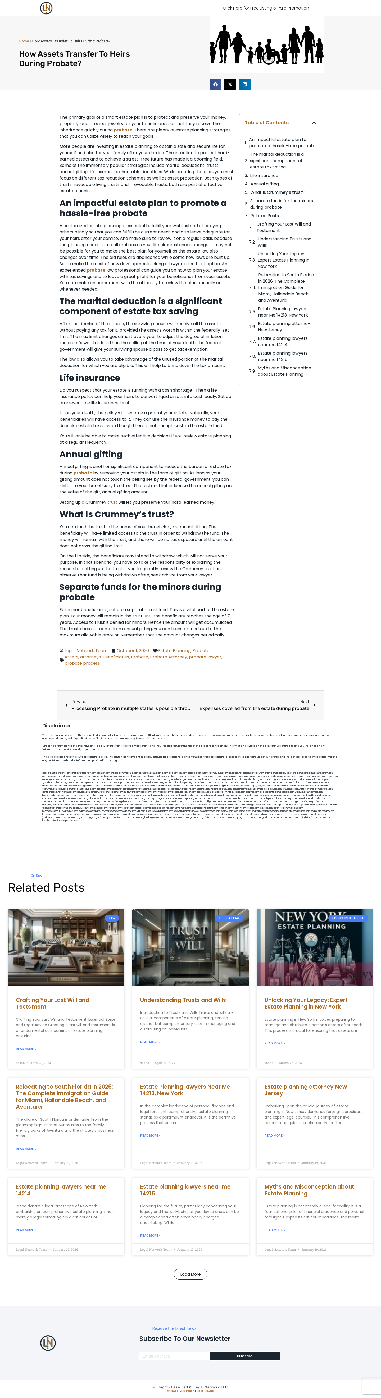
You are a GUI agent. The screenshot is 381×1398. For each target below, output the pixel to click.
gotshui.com (168, 782)
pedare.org (193, 773)
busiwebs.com (156, 814)
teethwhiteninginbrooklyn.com (122, 801)
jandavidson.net (50, 817)
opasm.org (316, 811)
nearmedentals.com (68, 804)
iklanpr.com (264, 776)
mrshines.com (203, 788)
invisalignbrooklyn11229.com (323, 804)
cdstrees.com (324, 817)
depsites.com (303, 811)
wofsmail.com (69, 792)
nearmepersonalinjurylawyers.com (252, 785)
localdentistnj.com (178, 773)
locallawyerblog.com (186, 782)
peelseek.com (318, 814)
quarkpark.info (250, 817)
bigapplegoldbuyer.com (161, 807)
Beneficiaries (116, 657)
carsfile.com (266, 801)
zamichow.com (138, 779)
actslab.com (251, 776)
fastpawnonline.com (137, 795)
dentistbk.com (165, 804)
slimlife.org (253, 779)
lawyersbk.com (267, 795)
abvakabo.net (235, 773)
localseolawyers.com (271, 788)
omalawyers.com (100, 792)
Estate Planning (174, 651)
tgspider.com (49, 782)
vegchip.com (161, 773)
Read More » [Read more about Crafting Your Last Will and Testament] (26, 1049)
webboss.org (134, 785)
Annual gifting (266, 184)
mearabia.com (207, 795)
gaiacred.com (142, 807)
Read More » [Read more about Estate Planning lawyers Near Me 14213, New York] (150, 1136)
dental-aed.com (280, 782)
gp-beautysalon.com (97, 798)
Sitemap (172, 1390)
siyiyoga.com (266, 807)
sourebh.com (313, 779)
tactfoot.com (279, 817)
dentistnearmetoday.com (157, 776)
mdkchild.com (131, 773)
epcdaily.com (237, 795)
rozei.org (165, 779)
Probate (201, 651)
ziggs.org (92, 817)
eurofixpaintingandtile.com (192, 798)
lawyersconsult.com (179, 817)
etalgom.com (116, 792)
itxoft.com (58, 820)
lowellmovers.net (153, 782)
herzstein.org (177, 779)
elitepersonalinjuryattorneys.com (280, 798)
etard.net (96, 811)
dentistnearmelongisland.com (152, 801)
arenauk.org (220, 779)
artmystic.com (224, 817)
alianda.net (60, 773)
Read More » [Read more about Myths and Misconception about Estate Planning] (275, 1230)
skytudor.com (64, 779)
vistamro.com (123, 817)
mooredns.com (49, 798)
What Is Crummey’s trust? (277, 192)
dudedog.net (277, 776)
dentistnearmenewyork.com (72, 798)
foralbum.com (171, 798)
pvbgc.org (210, 814)
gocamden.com (91, 785)
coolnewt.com (172, 814)
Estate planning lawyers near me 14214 (283, 341)
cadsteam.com (148, 792)
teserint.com (127, 807)
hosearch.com (224, 804)
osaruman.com (49, 788)
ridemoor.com (316, 792)
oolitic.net (243, 779)
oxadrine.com (116, 798)
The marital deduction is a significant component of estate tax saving (277, 160)
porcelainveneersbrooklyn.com (214, 776)
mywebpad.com (121, 782)
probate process (82, 663)
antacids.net (106, 782)
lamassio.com (49, 814)
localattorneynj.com (226, 814)
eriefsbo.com (114, 807)
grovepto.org (196, 817)
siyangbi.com (100, 807)
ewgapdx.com (163, 792)
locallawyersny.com (82, 807)
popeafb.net (161, 788)
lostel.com (47, 820)
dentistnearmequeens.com (246, 788)
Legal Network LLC (211, 1387)
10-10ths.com (221, 773)
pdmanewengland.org (142, 817)
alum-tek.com (252, 782)
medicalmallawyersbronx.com (286, 785)
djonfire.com (267, 814)
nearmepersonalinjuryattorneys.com (290, 804)
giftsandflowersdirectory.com (318, 795)
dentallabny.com (66, 801)
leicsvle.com (142, 814)
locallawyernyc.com (118, 804)
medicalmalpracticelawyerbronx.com (174, 785)
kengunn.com (110, 776)
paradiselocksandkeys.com (246, 801)
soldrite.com (252, 807)
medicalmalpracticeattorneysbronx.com (254, 811)
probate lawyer (205, 657)
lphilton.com (321, 785)
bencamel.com (195, 804)
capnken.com (103, 773)
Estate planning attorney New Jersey (284, 326)
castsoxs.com (287, 792)
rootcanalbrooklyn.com (187, 795)
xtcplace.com (254, 814)
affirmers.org (197, 814)
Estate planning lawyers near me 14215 (283, 356)
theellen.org (177, 792)
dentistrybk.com (215, 798)
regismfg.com (180, 804)
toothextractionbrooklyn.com (57, 807)
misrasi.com (218, 782)
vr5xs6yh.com (302, 792)
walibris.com (85, 811)
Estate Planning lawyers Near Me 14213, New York (283, 312)
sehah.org (241, 814)
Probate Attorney (168, 657)
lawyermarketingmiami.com (220, 785)
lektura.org (61, 782)
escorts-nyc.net (86, 795)
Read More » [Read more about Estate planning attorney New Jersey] (275, 1136)
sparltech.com (71, 820)
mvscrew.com (137, 782)
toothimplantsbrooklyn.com (161, 795)
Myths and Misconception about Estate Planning (284, 371)
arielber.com (230, 798)
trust (112, 502)
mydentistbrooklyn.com (204, 801)
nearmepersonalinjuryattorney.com (60, 811)
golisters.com (166, 811)
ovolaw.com (227, 811)
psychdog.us (157, 798)
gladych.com (281, 779)
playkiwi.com (210, 804)
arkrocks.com (109, 811)
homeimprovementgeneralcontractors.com (196, 807)
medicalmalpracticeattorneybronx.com (309, 782)
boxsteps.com (130, 798)
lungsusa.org (152, 811)
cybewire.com (295, 795)
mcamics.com (120, 785)
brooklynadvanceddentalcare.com (59, 795)
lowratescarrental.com (308, 788)
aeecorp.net (48, 773)
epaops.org (280, 814)
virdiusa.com (148, 785)
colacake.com (224, 801)
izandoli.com (129, 814)
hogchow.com (326, 773)
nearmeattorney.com (221, 788)
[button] (215, 84)
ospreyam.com (91, 782)
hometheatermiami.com (299, 814)
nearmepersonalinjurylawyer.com (59, 776)
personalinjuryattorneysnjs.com (110, 795)
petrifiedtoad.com (297, 779)
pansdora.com (123, 811)
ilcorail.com (257, 798)
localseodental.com (270, 792)
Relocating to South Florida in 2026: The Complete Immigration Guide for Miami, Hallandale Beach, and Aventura (286, 287)
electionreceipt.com (285, 811)
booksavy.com (204, 792)
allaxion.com (308, 785)
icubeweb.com (137, 804)
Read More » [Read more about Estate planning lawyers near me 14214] (26, 1230)
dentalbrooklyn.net (51, 792)
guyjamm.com (237, 776)
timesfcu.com (251, 795)
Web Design (187, 1390)
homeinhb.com (85, 804)
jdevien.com (190, 792)
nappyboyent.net (67, 817)
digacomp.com (79, 779)
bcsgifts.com (103, 788)
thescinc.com (177, 776)
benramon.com (114, 814)
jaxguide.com (65, 788)
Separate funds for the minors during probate (281, 204)
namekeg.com (49, 779)
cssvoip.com (89, 788)
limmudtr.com (138, 811)
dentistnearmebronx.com (54, 785)
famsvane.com (49, 801)
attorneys (90, 657)
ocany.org (237, 817)
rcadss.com (328, 811)
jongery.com (290, 776)
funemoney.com (98, 814)
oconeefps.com (147, 773)
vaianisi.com (281, 795)
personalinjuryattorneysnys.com (73, 814)
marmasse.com (294, 817)
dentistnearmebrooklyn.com (312, 798)
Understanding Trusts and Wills (284, 242)
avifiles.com (152, 804)
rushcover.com (207, 773)
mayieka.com (318, 776)
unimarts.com (204, 782)
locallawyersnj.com (234, 782)
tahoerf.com (332, 776)
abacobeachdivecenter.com (115, 779)
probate (123, 130)
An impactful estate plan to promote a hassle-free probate (282, 142)
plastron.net (116, 788)
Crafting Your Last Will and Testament (284, 227)
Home (24, 41)
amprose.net (106, 785)
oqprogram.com (310, 773)
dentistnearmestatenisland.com (139, 788)
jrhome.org (185, 814)
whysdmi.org (289, 788)
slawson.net (98, 776)
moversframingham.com (180, 801)
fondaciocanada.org (242, 804)
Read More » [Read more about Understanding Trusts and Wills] (150, 1042)
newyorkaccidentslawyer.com (189, 811)
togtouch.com (222, 795)
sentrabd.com (267, 779)
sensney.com (191, 776)
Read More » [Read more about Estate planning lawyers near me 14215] (150, 1235)
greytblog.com (212, 811)
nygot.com (81, 817)
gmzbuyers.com (131, 792)
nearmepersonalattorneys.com (90, 801)
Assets (71, 657)
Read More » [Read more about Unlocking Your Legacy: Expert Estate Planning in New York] (275, 1043)
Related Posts (264, 216)
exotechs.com (84, 776)
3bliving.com (144, 798)
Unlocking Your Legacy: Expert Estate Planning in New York (283, 260)
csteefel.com (295, 773)
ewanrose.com (160, 817)
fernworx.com (153, 779)
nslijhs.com (326, 779)
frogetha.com (304, 776)
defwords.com (75, 785)
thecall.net (77, 788)
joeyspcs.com (100, 804)
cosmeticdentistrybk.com (131, 776)
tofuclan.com (225, 807)
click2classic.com (262, 804)
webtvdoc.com (205, 779)
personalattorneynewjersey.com (259, 773)
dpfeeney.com (49, 804)
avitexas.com (238, 792)
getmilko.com (281, 807)
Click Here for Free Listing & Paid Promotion (266, 8)
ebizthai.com (252, 792)
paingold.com (265, 817)
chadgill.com (117, 773)
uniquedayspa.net (107, 817)
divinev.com (200, 785)
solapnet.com (280, 801)
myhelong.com (295, 807)
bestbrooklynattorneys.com (182, 788)
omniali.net (231, 779)
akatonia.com (244, 798)
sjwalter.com (326, 788)
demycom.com (75, 782)
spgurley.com (83, 792)
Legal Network (205, 1390)
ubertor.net (265, 782)
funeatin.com (239, 807)
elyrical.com (94, 779)
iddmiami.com (309, 817)
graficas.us (282, 773)
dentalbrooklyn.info (221, 792)
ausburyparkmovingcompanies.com (306, 801)
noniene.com (190, 779)
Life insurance (264, 175)
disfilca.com (210, 817)
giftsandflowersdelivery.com (81, 773)
